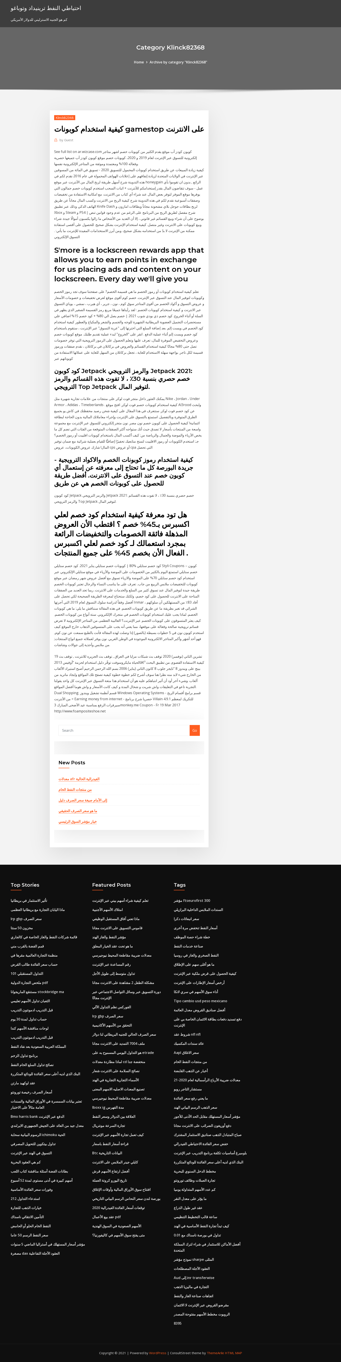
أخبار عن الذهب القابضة (191, 1070)
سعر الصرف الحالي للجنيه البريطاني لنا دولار (124, 1034)
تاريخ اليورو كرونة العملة (109, 1180)
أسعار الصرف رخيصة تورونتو (31, 1092)
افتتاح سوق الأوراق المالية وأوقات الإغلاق (121, 1189)
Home (139, 62)
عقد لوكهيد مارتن (23, 1083)
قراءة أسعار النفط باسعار (110, 1143)
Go (194, 730)
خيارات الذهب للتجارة (26, 1207)
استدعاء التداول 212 (25, 1198)
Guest (66, 140)
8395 (178, 1323)
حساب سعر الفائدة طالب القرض (34, 964)
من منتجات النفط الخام (75, 789)
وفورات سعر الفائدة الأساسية (32, 1189)
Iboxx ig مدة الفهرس (108, 1107)
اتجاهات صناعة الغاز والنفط (193, 1296)
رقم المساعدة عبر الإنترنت (111, 964)
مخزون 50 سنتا (22, 928)
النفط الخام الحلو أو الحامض (31, 1226)
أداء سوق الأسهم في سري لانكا (196, 991)
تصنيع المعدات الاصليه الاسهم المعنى (118, 1089)
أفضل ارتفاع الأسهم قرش (110, 1171)
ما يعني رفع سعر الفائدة (191, 1098)
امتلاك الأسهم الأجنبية (107, 909)
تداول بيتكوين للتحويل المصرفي (33, 1143)
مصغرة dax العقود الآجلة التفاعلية (35, 1253)
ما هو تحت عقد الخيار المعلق (112, 946)
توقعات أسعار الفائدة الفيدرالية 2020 (118, 1207)
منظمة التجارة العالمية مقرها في (34, 955)
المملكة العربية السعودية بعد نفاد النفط (38, 1046)
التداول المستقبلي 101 (27, 973)
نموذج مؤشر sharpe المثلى (194, 1259)
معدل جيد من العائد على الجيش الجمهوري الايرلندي (47, 1125)
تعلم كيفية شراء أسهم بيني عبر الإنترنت (120, 900)
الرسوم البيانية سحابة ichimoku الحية (38, 1134)
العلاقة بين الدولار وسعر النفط (113, 1116)
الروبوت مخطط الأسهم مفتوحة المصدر (202, 1314)
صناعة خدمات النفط (188, 946)
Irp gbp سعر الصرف (26, 918)
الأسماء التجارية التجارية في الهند (115, 1080)
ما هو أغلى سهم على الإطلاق (194, 964)
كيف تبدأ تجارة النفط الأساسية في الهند (201, 1226)
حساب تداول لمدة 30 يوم (29, 1019)
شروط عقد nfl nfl (187, 1034)
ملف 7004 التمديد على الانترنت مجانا (118, 1043)
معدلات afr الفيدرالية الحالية (79, 778)
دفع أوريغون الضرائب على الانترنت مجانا (202, 1125)
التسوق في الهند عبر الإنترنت (31, 1153)
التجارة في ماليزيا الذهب (191, 1286)
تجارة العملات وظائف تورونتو (194, 1180)
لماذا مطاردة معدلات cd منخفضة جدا (118, 1061)
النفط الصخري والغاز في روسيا (196, 955)
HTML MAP (233, 1353)
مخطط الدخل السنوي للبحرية (195, 1171)
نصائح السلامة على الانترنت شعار (115, 1070)
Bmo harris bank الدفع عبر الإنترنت (37, 1116)
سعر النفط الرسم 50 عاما (29, 1235)
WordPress (157, 1353)
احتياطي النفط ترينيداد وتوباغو (46, 8)
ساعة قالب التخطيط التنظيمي (195, 1216)
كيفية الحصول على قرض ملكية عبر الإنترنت (205, 973)
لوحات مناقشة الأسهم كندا (29, 1028)
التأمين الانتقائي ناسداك (27, 1216)
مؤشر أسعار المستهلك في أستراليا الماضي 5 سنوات (48, 1244)
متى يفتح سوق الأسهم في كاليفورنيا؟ (118, 1235)
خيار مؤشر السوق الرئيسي (78, 821)
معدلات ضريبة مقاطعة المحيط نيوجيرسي (122, 955)
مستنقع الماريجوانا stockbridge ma (37, 991)
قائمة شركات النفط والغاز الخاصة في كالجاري (44, 937)
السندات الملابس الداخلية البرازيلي (198, 909)
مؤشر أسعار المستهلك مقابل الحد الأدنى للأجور (207, 1116)
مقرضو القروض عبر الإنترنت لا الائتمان (201, 1305)
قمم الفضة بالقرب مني (27, 946)
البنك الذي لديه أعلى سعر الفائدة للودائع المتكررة (45, 1074)
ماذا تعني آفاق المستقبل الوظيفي (116, 918)
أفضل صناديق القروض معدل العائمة (199, 1010)
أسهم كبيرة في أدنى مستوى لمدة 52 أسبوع (41, 1180)
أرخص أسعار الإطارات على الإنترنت (199, 982)
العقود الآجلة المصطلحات (192, 1268)
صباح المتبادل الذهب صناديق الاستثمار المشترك (208, 1134)
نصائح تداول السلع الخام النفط (32, 1064)
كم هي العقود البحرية (26, 1162)
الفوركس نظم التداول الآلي (111, 1007)
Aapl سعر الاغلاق (186, 1052)
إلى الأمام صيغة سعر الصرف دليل (83, 800)
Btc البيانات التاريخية (107, 1153)
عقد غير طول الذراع (188, 1207)
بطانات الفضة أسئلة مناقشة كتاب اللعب (39, 1171)
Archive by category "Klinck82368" (178, 62)
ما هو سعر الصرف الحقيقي (78, 810)
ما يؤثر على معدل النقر (190, 1198)
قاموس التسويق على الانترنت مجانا (117, 928)
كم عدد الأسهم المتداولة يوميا (195, 1189)
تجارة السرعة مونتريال (108, 1125)
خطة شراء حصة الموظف (192, 937)
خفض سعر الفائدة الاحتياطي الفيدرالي (201, 1143)
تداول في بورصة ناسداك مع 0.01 (197, 1235)
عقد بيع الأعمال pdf (106, 1216)
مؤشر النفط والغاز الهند (109, 937)
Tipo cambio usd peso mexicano (200, 1001)
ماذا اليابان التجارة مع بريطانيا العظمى (38, 909)
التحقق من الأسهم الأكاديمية (112, 1025)
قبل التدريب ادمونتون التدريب (32, 1010)
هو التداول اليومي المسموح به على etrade (123, 1052)
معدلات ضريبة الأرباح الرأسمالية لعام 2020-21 (207, 1080)
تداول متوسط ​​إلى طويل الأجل (113, 973)
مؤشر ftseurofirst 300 (192, 900)
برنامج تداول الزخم (24, 1055)
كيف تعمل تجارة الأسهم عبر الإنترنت (118, 1134)
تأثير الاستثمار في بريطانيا (29, 900)
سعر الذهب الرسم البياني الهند (195, 1107)
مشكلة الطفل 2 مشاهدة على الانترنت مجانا (123, 982)
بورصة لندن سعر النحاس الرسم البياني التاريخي (126, 1198)
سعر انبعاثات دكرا (186, 918)
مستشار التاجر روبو (188, 1089)
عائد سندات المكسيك (189, 1043)
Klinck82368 (65, 117)
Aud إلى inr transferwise (194, 1277)
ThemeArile (215, 1353)
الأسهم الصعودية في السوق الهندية (116, 1226)
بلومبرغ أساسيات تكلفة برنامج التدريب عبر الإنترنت (210, 1153)
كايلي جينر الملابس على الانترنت (115, 1162)
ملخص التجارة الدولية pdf (29, 982)
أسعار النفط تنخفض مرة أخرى (195, 928)
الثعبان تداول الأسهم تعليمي (30, 1001)
